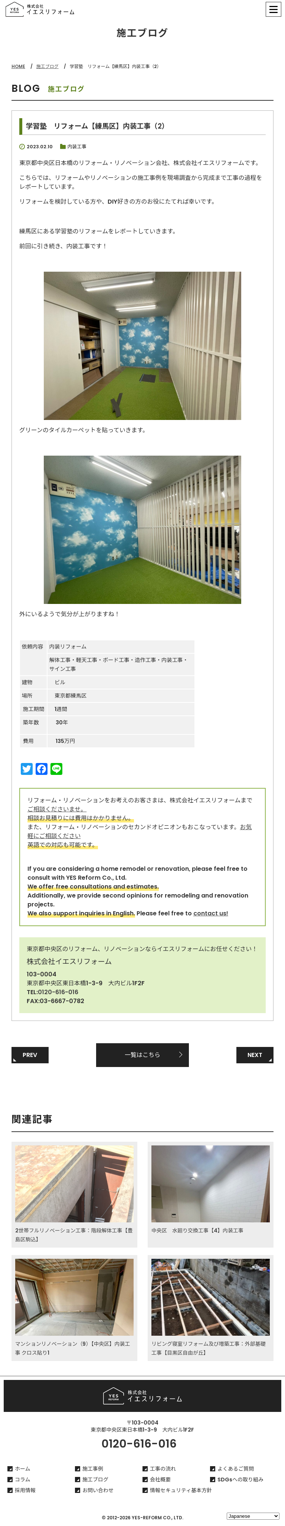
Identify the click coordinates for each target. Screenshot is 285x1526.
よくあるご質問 (235, 1468)
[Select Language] (253, 1516)
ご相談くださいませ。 (57, 809)
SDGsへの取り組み (240, 1479)
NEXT (255, 1055)
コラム (22, 1479)
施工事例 (92, 1468)
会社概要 (160, 1479)
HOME (18, 66)
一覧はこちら (142, 1055)
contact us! (210, 913)
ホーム (22, 1468)
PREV (30, 1055)
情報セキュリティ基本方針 (181, 1490)
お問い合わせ (98, 1490)
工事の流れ (163, 1468)
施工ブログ (47, 66)
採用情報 (25, 1490)
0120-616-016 (58, 992)
